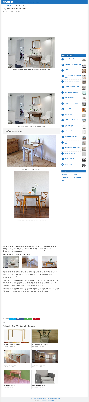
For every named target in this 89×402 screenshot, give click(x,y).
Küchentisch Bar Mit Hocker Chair (12, 343)
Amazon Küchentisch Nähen (39, 363)
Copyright (40, 397)
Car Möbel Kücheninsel (70, 108)
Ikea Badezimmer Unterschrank (73, 64)
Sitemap (30, 397)
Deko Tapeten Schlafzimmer (72, 92)
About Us (51, 397)
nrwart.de (8, 1)
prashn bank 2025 (50, 399)
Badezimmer (23, 2)
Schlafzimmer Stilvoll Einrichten (73, 70)
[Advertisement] (31, 24)
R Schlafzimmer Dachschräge (72, 86)
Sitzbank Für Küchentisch (10, 363)
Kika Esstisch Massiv (70, 97)
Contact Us (35, 397)
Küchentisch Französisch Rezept (40, 343)
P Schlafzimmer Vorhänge (71, 103)
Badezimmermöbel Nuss (71, 136)
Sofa (62, 180)
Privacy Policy (57, 397)
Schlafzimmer (30, 2)
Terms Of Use (46, 397)
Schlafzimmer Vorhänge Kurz (72, 120)
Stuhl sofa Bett (68, 164)
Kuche (37, 2)
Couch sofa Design (69, 158)
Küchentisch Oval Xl (70, 153)
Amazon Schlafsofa (69, 59)
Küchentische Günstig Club (38, 384)
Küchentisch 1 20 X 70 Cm (10, 384)
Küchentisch (6, 11)
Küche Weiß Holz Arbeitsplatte (72, 81)
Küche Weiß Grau (69, 114)
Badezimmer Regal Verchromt (72, 131)
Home (16, 2)
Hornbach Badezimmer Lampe (72, 147)
